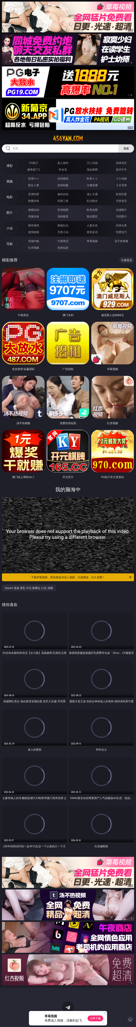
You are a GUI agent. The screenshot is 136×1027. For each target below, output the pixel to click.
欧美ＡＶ (92, 178)
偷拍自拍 (62, 194)
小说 (9, 228)
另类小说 (62, 232)
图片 (9, 212)
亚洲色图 (62, 210)
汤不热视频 (121, 241)
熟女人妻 (33, 185)
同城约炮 (33, 241)
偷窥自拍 (33, 210)
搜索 (126, 148)
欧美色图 (92, 210)
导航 (9, 244)
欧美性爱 (121, 194)
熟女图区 (92, 216)
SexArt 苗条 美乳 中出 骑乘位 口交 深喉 (29, 588)
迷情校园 (33, 232)
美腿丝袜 (33, 216)
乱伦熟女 (92, 201)
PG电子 (33, 163)
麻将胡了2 (33, 169)
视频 (9, 181)
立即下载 (95, 1018)
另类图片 (121, 216)
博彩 (9, 166)
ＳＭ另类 (121, 185)
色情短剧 (62, 247)
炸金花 (63, 169)
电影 (9, 197)
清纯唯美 (62, 216)
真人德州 (62, 163)
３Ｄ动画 (121, 178)
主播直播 (92, 185)
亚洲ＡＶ (33, 178)
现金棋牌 (92, 169)
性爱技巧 (121, 232)
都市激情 (33, 225)
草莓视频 (92, 241)
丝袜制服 (62, 185)
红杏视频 (33, 247)
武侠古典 (121, 225)
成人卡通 (92, 194)
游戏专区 (121, 163)
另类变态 (121, 201)
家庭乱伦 (62, 225)
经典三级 (62, 201)
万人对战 (92, 163)
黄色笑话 (92, 232)
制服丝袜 (33, 201)
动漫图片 (121, 210)
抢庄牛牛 (121, 169)
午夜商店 (62, 241)
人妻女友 (92, 225)
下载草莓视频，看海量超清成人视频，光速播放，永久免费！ (81, 577)
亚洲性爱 (33, 194)
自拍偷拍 (62, 178)
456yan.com (68, 138)
